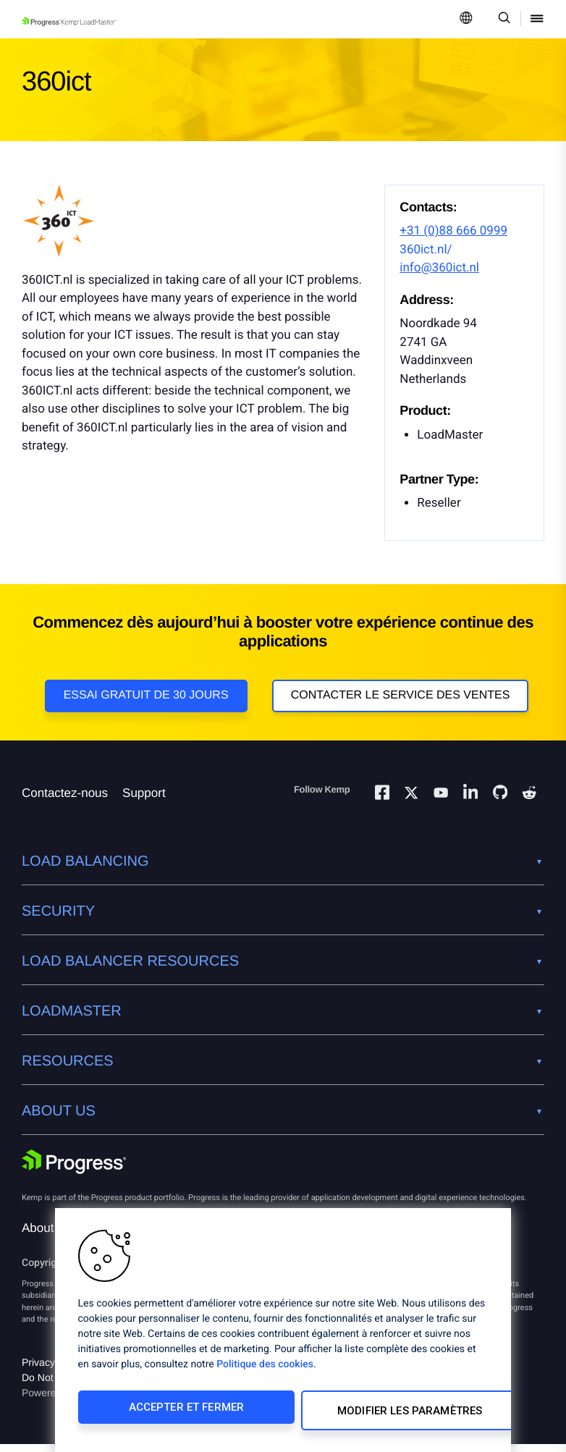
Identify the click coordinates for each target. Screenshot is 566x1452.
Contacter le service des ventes (400, 695)
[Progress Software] (74, 1171)
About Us (47, 1236)
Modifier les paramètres (377, 1413)
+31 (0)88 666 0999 (453, 231)
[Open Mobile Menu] (537, 19)
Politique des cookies (264, 1371)
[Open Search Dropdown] (502, 19)
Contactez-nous (65, 801)
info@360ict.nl (439, 268)
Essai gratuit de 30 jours (146, 695)
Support (144, 801)
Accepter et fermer (173, 1413)
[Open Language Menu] (466, 19)
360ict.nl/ (426, 249)
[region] (283, 1333)
